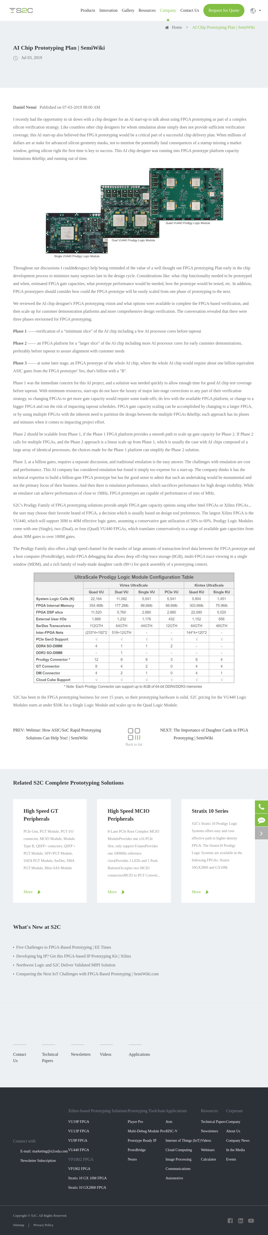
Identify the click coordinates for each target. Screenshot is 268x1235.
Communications (178, 1169)
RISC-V (171, 1131)
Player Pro (135, 1122)
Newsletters (209, 1131)
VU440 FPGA (78, 1150)
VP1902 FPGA (79, 1169)
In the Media (235, 1150)
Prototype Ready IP (142, 1141)
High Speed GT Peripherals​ (41, 815)
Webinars (208, 1150)
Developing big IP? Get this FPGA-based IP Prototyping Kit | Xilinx (73, 956)
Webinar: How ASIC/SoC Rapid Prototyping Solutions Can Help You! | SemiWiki (63, 734)
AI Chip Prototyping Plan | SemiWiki (223, 27)
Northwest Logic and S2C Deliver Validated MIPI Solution (65, 965)
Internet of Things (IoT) (182, 1141)
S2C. (34, 1215)
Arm (168, 1122)
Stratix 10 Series (210, 811)
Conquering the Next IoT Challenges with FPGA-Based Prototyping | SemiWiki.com (87, 974)
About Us (233, 1131)
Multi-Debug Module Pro (146, 1131)
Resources (209, 1111)
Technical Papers (213, 1122)
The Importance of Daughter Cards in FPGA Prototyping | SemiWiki (211, 734)
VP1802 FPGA (80, 1159)
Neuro (132, 1159)
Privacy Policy (43, 1225)
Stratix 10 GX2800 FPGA (87, 1188)
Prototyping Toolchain (146, 1111)
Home (177, 27)
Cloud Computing (178, 1150)
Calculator (208, 1159)
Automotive (174, 1178)
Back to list (134, 737)
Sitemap (18, 1225)
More (28, 892)
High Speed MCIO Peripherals (128, 815)
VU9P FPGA (77, 1141)
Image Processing (178, 1159)
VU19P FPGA (78, 1122)
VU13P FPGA (78, 1131)
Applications (176, 1111)
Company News (238, 1141)
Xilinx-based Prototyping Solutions (97, 1111)
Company (233, 1122)
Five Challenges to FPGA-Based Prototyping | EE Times (63, 947)
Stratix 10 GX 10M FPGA (87, 1178)
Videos (206, 1141)
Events (231, 1159)
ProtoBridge (137, 1150)
